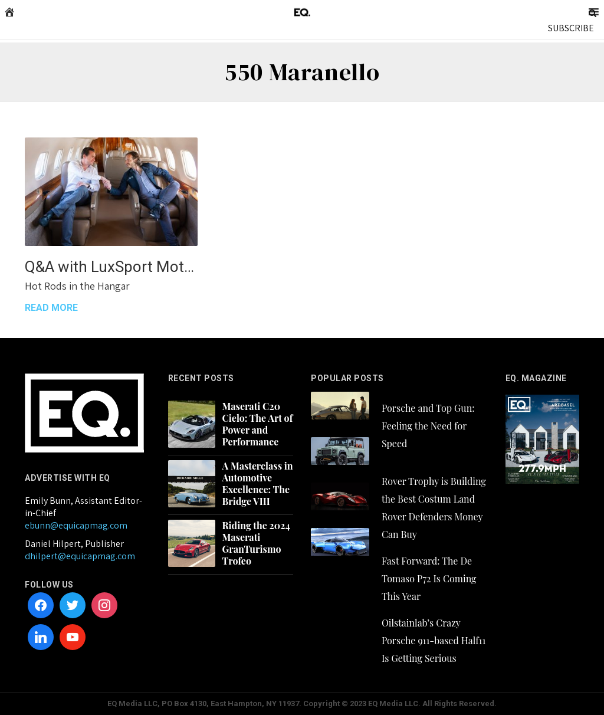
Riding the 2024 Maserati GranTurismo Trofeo (256, 543)
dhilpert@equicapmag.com (80, 556)
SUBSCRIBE (571, 28)
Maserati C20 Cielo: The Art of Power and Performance (257, 424)
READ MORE (51, 307)
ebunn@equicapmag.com (76, 525)
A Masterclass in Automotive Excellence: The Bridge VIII (257, 483)
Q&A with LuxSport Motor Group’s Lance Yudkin (111, 266)
